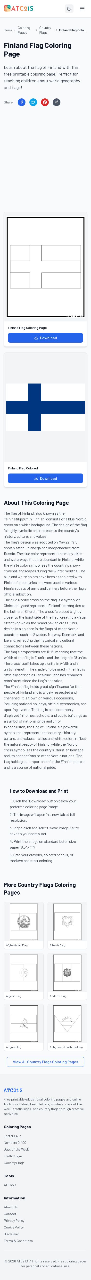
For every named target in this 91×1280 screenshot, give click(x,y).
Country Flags (14, 1163)
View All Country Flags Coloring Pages (45, 1061)
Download (45, 337)
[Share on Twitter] (33, 102)
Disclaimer (11, 1234)
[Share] (56, 102)
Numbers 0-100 (15, 1142)
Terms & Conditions (18, 1241)
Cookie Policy (14, 1227)
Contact (10, 1214)
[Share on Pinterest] (45, 102)
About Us (11, 1207)
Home (8, 30)
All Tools (10, 1185)
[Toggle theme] (69, 8)
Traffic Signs (13, 1156)
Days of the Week (16, 1149)
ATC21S (13, 1090)
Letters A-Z (12, 1136)
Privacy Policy (14, 1220)
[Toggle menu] (82, 8)
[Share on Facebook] (21, 102)
